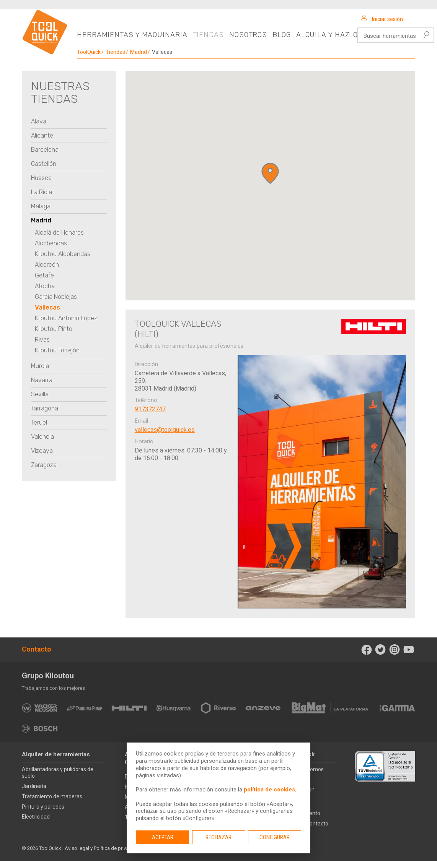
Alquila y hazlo (327, 35)
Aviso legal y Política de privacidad (103, 848)
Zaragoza (44, 465)
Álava (38, 121)
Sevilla (40, 394)
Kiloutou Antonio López (66, 318)
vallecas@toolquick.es (165, 429)
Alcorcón (47, 264)
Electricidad (36, 817)
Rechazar (218, 837)
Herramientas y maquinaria (132, 35)
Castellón (43, 163)
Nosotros (248, 35)
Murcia (40, 366)
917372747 (150, 409)
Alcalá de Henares (59, 232)
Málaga (41, 206)
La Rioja (41, 192)
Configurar (274, 837)
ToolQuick (89, 52)
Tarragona (44, 408)
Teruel (39, 422)
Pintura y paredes (43, 807)
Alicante (42, 135)
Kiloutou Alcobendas (62, 254)
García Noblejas (56, 296)
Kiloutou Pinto (53, 328)
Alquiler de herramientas (56, 754)
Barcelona (45, 149)
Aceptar (162, 837)
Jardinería (34, 786)
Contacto (36, 649)
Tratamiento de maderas (52, 796)
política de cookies (269, 789)
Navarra (41, 380)
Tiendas (208, 35)
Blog (281, 35)
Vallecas (47, 307)
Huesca (41, 178)
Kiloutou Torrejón (57, 350)
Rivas (42, 339)
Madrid (138, 52)
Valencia (42, 436)
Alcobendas (51, 243)
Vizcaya (42, 450)
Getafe (44, 275)
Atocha (45, 286)
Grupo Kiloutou (48, 675)
